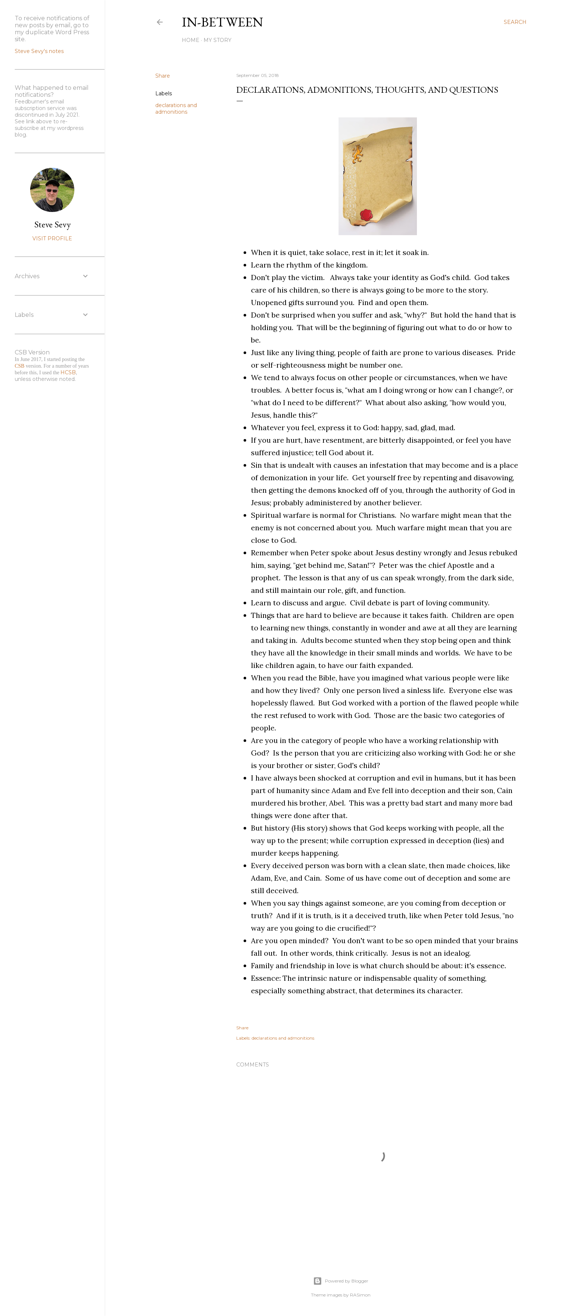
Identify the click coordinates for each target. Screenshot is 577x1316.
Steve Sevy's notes (39, 51)
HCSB (68, 372)
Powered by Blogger (340, 1281)
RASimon (360, 1295)
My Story (217, 40)
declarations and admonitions (176, 108)
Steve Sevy (52, 224)
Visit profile (52, 238)
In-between (222, 22)
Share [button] (162, 75)
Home (190, 40)
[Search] (515, 22)
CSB (19, 366)
